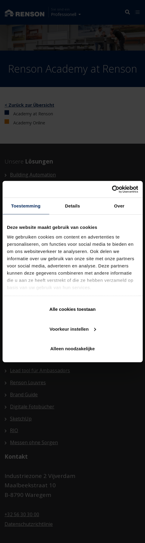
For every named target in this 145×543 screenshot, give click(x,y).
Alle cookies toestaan (72, 309)
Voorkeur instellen (72, 328)
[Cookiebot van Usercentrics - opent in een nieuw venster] (111, 189)
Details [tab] (72, 205)
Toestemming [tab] (26, 205)
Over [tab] (119, 205)
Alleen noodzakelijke (72, 348)
